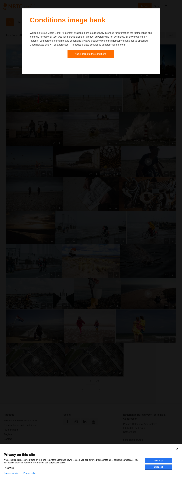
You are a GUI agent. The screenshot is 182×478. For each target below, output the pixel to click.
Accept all (158, 460)
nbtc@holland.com (115, 44)
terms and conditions (69, 40)
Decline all (158, 467)
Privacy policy (29, 473)
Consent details (11, 473)
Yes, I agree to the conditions (90, 54)
